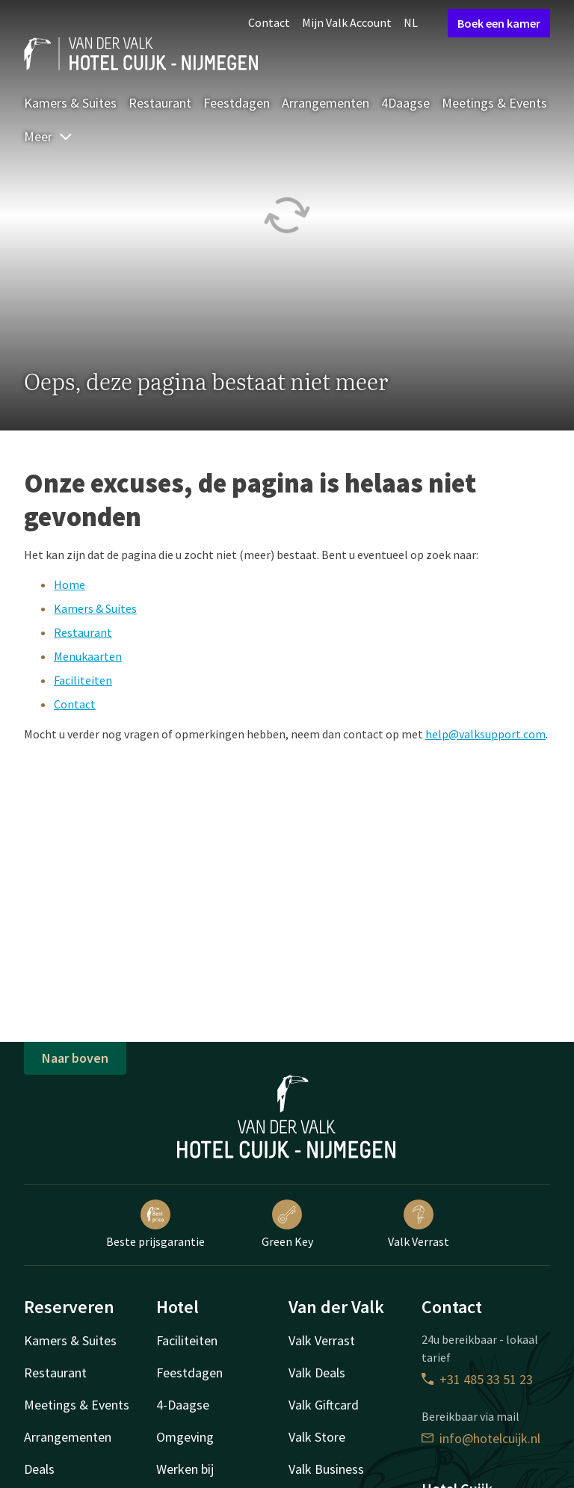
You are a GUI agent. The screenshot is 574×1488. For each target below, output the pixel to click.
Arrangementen (325, 102)
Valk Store (316, 1436)
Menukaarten (88, 656)
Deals (39, 1469)
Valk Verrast (418, 1224)
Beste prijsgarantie (155, 1224)
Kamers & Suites (70, 102)
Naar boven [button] (75, 1057)
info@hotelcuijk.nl (481, 1438)
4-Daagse (182, 1404)
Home (69, 584)
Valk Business (326, 1469)
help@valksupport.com (485, 733)
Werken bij (185, 1469)
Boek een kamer (498, 23)
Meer (48, 136)
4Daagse (405, 102)
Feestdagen (236, 102)
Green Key (287, 1224)
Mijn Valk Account (347, 22)
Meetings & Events (494, 102)
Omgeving (185, 1436)
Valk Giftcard (323, 1404)
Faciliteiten (83, 680)
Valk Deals (316, 1372)
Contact (269, 22)
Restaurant (160, 102)
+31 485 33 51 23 (477, 1379)
